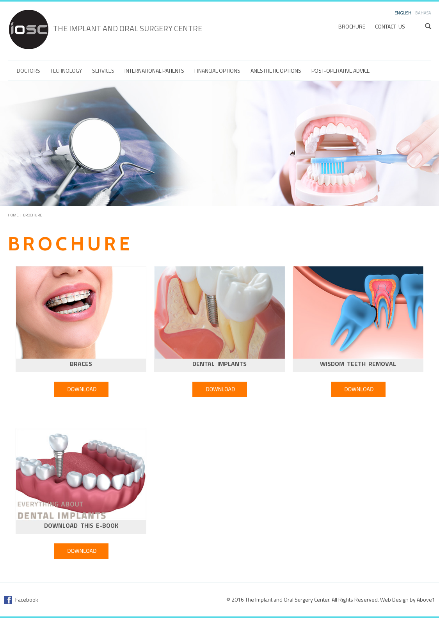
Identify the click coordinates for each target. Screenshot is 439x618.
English (403, 13)
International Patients (154, 70)
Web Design (394, 599)
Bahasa (423, 13)
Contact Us (390, 26)
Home (13, 215)
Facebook (21, 599)
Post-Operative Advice (340, 70)
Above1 (426, 599)
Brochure (351, 26)
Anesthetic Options (276, 70)
